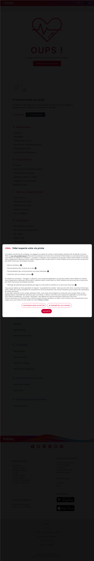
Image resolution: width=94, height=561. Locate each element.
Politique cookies (43, 300)
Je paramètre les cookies (59, 305)
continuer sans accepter (34, 305)
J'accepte (46, 311)
